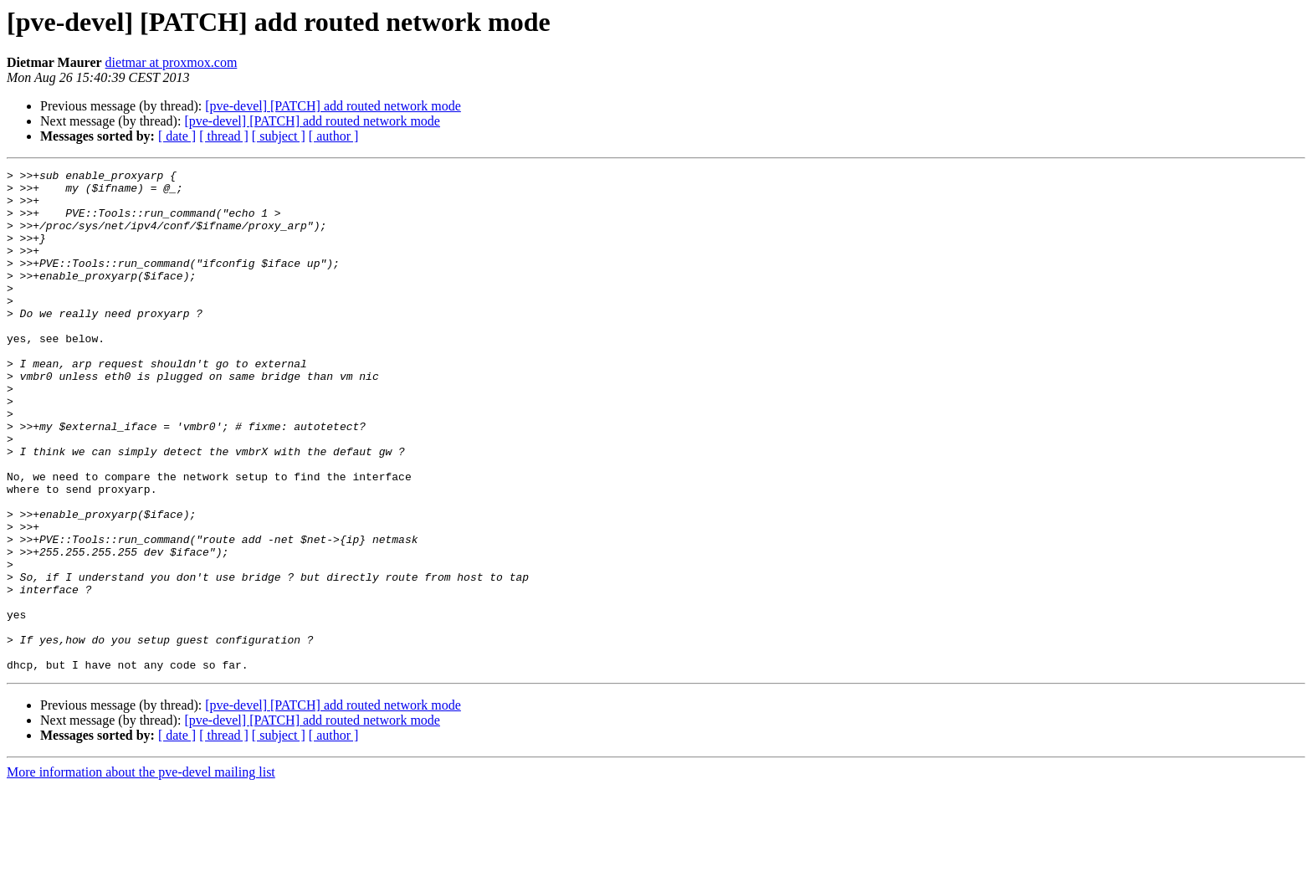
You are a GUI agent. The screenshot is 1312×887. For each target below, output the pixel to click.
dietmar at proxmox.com (171, 62)
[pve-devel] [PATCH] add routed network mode (333, 106)
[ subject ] (278, 136)
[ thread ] (224, 136)
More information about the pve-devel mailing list (141, 872)
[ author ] (334, 136)
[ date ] (177, 136)
